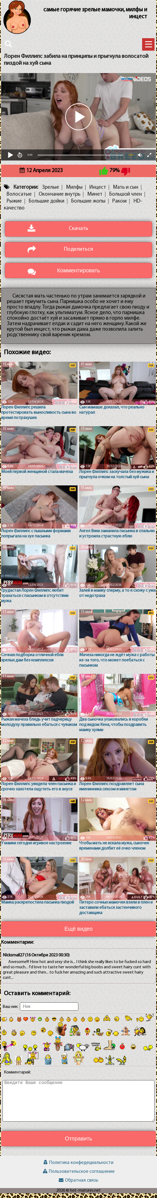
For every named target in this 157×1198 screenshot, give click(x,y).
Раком (119, 205)
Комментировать (78, 275)
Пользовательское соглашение (79, 1176)
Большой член (125, 198)
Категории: (26, 192)
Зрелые (50, 192)
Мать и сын (125, 192)
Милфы (74, 192)
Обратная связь (78, 1185)
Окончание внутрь (59, 198)
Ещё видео (78, 933)
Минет (94, 198)
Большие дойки (46, 205)
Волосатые (19, 198)
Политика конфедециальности (78, 1167)
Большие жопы (88, 205)
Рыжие (14, 205)
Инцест (97, 192)
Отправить (78, 1143)
